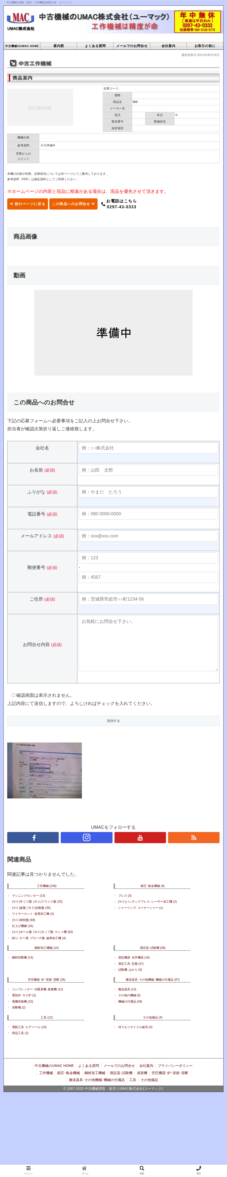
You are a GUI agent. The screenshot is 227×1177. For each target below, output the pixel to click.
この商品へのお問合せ (84, 204)
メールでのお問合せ (119, 1075)
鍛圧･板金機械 (153, 896)
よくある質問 (87, 1075)
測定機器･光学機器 (134, 967)
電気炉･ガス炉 (24, 1005)
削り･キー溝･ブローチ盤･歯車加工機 (39, 948)
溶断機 (18, 1017)
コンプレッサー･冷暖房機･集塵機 (37, 999)
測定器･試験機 (153, 957)
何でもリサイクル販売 (135, 1037)
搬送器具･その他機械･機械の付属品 (153, 989)
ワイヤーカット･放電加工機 (33, 923)
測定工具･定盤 (131, 973)
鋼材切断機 (22, 967)
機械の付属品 (130, 1011)
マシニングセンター (28, 905)
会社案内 (147, 1075)
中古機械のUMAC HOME (52, 1075)
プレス (125, 905)
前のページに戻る (31, 204)
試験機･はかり (130, 979)
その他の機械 (129, 1005)
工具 (47, 1027)
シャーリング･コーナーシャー (140, 917)
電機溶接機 (22, 1011)
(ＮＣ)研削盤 (23, 930)
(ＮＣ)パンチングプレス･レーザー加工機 (147, 911)
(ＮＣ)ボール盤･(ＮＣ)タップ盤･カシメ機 (42, 942)
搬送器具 (127, 999)
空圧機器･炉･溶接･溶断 (46, 989)
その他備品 (152, 1027)
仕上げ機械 (22, 936)
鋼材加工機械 (47, 957)
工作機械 (47, 896)
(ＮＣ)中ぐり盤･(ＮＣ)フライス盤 (37, 911)
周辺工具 (20, 1043)
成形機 (143, 1082)
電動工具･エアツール (29, 1037)
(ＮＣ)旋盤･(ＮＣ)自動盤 (31, 917)
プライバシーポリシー (176, 1075)
